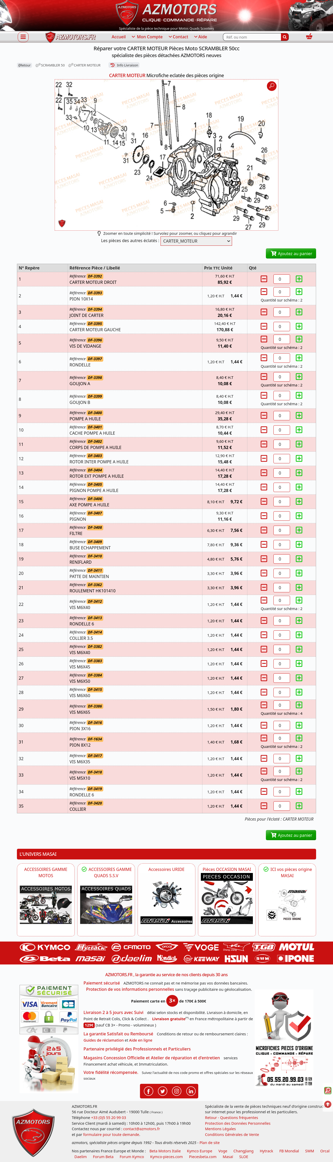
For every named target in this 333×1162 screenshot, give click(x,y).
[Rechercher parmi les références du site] (252, 37)
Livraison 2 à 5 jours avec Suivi (113, 1012)
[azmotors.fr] (70, 37)
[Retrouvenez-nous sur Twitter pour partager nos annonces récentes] (162, 1090)
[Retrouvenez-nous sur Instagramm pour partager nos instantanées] (176, 1090)
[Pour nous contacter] (284, 1066)
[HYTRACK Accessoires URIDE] (166, 898)
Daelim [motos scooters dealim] (80, 1156)
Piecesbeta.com (203, 1156)
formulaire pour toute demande (111, 1134)
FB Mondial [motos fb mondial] (289, 1150)
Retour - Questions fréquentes (231, 1117)
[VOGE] (46, 905)
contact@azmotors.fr (141, 1128)
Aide (200, 37)
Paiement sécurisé (102, 983)
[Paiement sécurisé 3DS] (49, 1009)
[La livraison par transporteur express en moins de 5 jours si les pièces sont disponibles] (49, 1063)
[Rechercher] (285, 37)
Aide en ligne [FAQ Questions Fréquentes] (140, 1040)
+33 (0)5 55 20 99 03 (108, 1117)
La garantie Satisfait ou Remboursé (118, 1034)
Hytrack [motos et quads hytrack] (266, 1150)
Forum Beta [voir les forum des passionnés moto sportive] (103, 1156)
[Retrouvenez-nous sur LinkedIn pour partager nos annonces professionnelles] (191, 1090)
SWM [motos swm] (309, 1150)
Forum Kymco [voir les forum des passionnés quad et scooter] (132, 1156)
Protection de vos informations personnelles (130, 989)
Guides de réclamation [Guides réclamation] (104, 1040)
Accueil (119, 37)
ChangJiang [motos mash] (243, 1150)
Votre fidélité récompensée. (111, 1072)
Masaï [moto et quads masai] (228, 1156)
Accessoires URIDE (167, 869)
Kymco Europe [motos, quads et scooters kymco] (199, 1150)
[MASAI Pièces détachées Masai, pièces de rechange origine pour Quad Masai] (287, 905)
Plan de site (210, 1142)
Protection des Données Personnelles (238, 1123)
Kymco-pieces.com (166, 1156)
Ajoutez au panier (291, 253)
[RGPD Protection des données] (284, 1016)
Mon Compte (147, 37)
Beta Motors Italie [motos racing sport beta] (165, 1150)
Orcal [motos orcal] (325, 1150)
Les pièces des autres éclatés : (130, 240)
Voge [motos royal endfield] (223, 1150)
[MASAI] (106, 905)
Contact (178, 37)
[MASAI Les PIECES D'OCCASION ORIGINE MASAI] (227, 898)
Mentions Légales (220, 1128)
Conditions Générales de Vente (232, 1134)
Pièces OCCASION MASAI (227, 869)
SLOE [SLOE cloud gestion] (243, 1156)
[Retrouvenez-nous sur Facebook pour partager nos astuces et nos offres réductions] (148, 1090)
